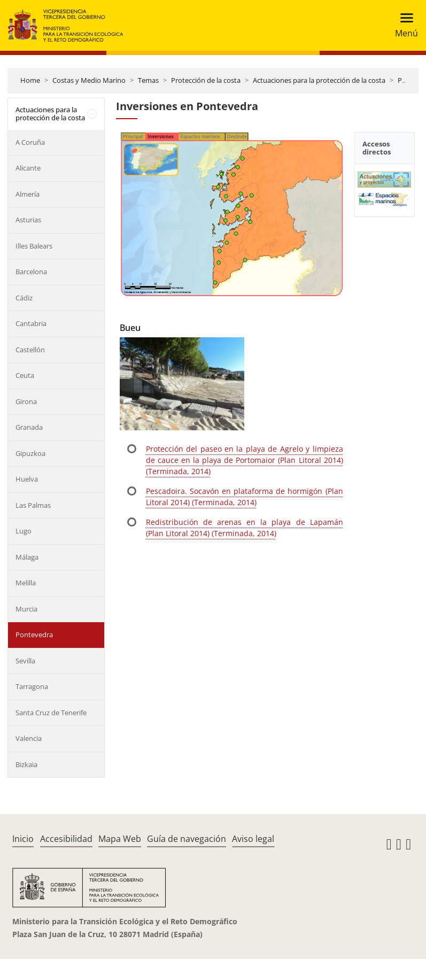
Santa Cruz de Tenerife (51, 712)
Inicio (23, 839)
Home (30, 80)
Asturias (28, 220)
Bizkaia (26, 764)
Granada (29, 427)
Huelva (27, 479)
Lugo (24, 531)
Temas (148, 80)
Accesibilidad (66, 839)
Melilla (26, 582)
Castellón (30, 349)
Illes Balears (34, 246)
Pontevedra (34, 634)
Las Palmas (33, 505)
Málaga (27, 557)
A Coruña (30, 142)
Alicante (28, 168)
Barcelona (31, 271)
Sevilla (25, 661)
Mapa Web (119, 839)
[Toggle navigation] (403, 25)
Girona (26, 401)
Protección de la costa (206, 80)
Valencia (29, 738)
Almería (28, 194)
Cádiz (24, 298)
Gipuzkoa (30, 453)
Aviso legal (253, 839)
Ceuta (25, 375)
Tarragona (32, 686)
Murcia (26, 609)
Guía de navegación (186, 839)
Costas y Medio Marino (89, 80)
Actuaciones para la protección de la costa (319, 80)
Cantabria (31, 323)
